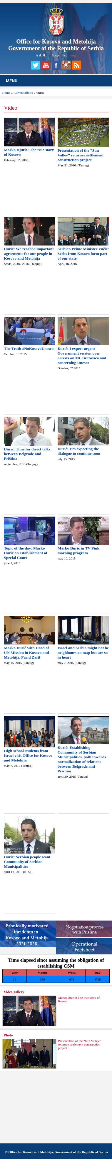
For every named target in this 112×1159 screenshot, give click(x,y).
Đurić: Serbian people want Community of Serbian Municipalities (27, 862)
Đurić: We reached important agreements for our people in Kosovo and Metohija (29, 253)
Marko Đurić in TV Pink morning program (78, 550)
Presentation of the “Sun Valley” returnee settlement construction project (81, 155)
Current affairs (23, 92)
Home (6, 92)
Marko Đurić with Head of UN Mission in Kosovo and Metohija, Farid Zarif (26, 652)
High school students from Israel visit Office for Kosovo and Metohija (28, 755)
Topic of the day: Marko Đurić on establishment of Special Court (25, 553)
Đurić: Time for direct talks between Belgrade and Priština (27, 454)
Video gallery (14, 992)
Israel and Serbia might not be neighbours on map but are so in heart (83, 652)
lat (64, 55)
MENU (11, 81)
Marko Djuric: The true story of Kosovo (79, 999)
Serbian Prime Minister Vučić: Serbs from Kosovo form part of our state (83, 253)
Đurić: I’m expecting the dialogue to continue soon (79, 451)
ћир (55, 55)
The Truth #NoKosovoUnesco (29, 348)
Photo (8, 1035)
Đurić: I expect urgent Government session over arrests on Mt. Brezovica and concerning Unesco (82, 355)
